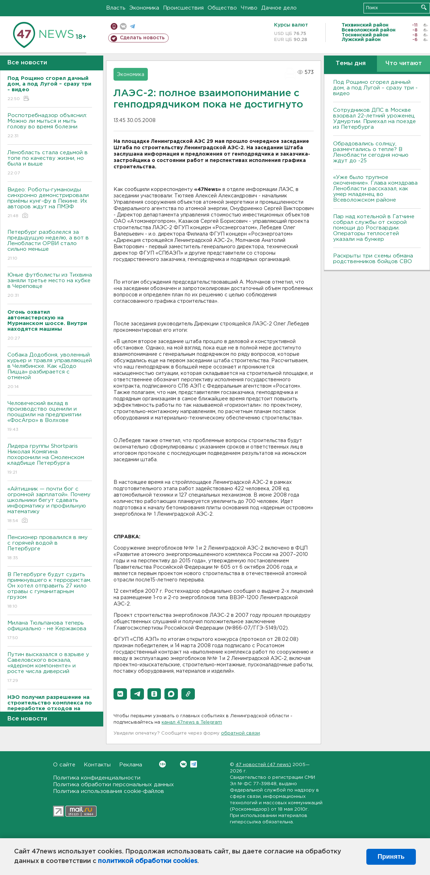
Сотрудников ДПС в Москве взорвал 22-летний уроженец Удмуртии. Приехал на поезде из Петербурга (374, 118)
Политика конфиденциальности (96, 778)
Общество (222, 8)
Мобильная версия (114, 26)
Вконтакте (162, 764)
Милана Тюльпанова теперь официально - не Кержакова (49, 631)
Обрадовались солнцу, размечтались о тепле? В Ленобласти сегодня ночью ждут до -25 (370, 152)
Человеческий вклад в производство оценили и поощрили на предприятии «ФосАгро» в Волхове (49, 417)
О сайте (64, 765)
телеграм (132, 26)
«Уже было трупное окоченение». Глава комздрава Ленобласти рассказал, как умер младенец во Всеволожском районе (375, 188)
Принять (391, 856)
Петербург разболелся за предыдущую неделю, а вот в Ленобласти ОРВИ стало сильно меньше (49, 245)
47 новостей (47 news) (263, 765)
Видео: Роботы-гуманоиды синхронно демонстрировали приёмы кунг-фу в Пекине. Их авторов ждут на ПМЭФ (49, 203)
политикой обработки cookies (147, 861)
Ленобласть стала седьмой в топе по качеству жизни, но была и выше (49, 163)
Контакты (97, 765)
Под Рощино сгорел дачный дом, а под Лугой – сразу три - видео (375, 88)
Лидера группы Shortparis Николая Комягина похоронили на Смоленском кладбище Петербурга (49, 459)
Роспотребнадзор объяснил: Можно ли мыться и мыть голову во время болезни (49, 126)
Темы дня (351, 63)
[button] (120, 694)
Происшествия (183, 8)
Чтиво (249, 8)
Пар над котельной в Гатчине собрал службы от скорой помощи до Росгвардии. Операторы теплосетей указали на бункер (373, 228)
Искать (423, 7)
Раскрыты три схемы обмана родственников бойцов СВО (373, 259)
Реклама (130, 765)
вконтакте (123, 26)
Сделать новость (142, 38)
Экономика (144, 8)
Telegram (193, 764)
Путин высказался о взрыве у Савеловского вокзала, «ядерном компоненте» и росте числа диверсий (49, 668)
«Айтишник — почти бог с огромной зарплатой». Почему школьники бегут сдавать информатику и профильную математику (49, 505)
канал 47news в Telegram (192, 722)
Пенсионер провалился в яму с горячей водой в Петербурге (49, 548)
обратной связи (240, 733)
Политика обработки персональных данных (113, 784)
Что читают (403, 63)
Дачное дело (279, 8)
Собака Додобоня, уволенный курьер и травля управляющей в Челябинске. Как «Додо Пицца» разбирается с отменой (49, 371)
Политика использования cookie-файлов (108, 791)
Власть (116, 8)
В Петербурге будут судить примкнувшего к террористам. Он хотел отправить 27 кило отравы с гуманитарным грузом (49, 590)
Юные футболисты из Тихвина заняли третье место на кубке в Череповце (49, 286)
